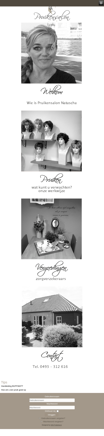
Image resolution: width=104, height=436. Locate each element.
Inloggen (51, 415)
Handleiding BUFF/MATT (12, 386)
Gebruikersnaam (52, 396)
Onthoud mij (50, 411)
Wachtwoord (52, 404)
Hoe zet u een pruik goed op (13, 390)
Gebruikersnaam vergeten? (53, 418)
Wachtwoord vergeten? (53, 421)
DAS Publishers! (56, 425)
